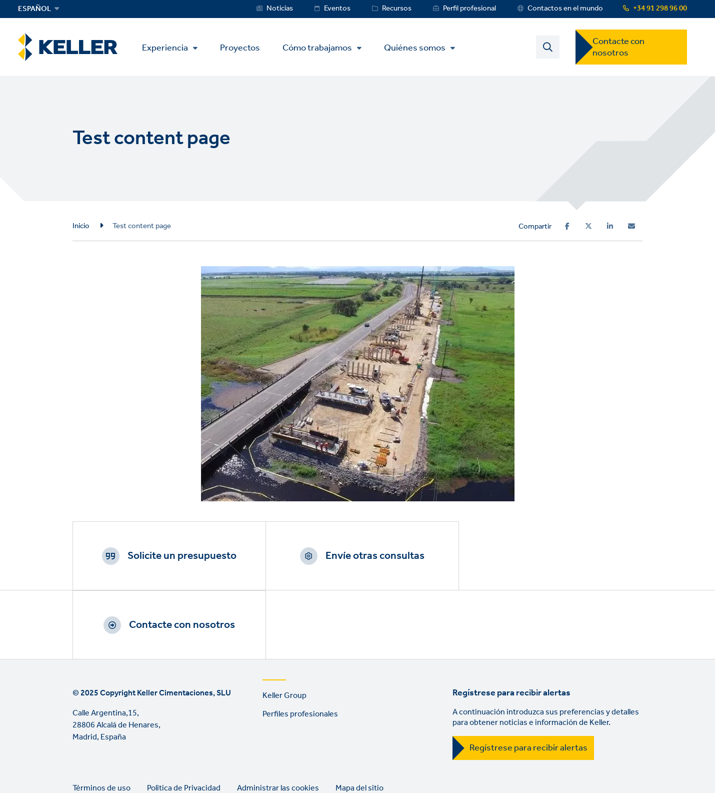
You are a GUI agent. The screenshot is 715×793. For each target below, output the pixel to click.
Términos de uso (101, 719)
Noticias (279, 9)
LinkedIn (82, 760)
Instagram (140, 760)
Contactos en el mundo (565, 9)
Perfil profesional (469, 9)
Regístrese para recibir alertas (529, 679)
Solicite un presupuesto (180, 556)
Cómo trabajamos (317, 48)
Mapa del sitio (360, 719)
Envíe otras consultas (370, 556)
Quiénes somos (415, 48)
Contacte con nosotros (618, 47)
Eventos (337, 9)
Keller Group (284, 627)
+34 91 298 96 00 (660, 9)
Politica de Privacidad (183, 719)
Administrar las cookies (278, 719)
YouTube (111, 760)
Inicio (81, 226)
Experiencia (165, 48)
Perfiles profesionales (300, 645)
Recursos (397, 9)
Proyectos (240, 47)
